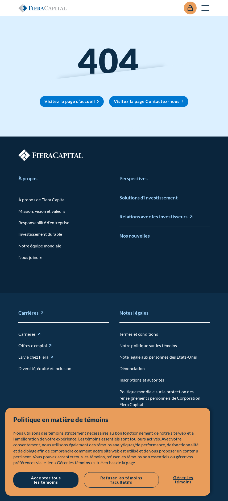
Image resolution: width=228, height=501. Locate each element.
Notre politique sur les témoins (148, 345)
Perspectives (133, 178)
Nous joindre (30, 257)
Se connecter (190, 8)
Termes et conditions (138, 333)
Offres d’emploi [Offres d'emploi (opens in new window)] (32, 345)
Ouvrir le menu (205, 8)
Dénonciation (132, 368)
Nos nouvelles (134, 236)
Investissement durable (40, 234)
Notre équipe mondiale (39, 245)
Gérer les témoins (183, 479)
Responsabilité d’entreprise (43, 222)
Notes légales (134, 313)
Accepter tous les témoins (46, 479)
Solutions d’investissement (148, 197)
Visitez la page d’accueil (69, 101)
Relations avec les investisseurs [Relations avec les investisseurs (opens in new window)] (153, 216)
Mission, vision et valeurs (41, 211)
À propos (28, 178)
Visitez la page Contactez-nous (147, 101)
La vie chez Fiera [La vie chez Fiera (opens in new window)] (33, 356)
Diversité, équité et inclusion (45, 368)
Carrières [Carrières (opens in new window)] (28, 313)
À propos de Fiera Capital (42, 199)
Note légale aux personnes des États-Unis (158, 356)
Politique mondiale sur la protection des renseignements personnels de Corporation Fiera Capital (159, 398)
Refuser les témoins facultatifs (121, 479)
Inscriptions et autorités (141, 379)
